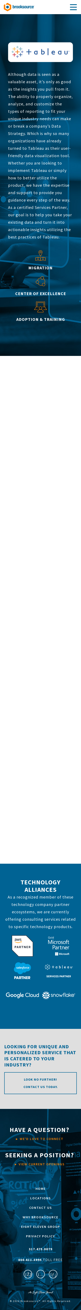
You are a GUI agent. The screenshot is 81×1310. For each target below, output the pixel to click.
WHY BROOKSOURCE (40, 1217)
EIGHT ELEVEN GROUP (40, 1226)
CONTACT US (40, 1207)
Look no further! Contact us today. (40, 1083)
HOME (41, 1188)
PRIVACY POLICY (40, 1236)
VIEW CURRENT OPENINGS (39, 1158)
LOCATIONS (40, 1198)
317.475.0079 (40, 1249)
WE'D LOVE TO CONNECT (39, 1133)
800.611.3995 (30, 1260)
